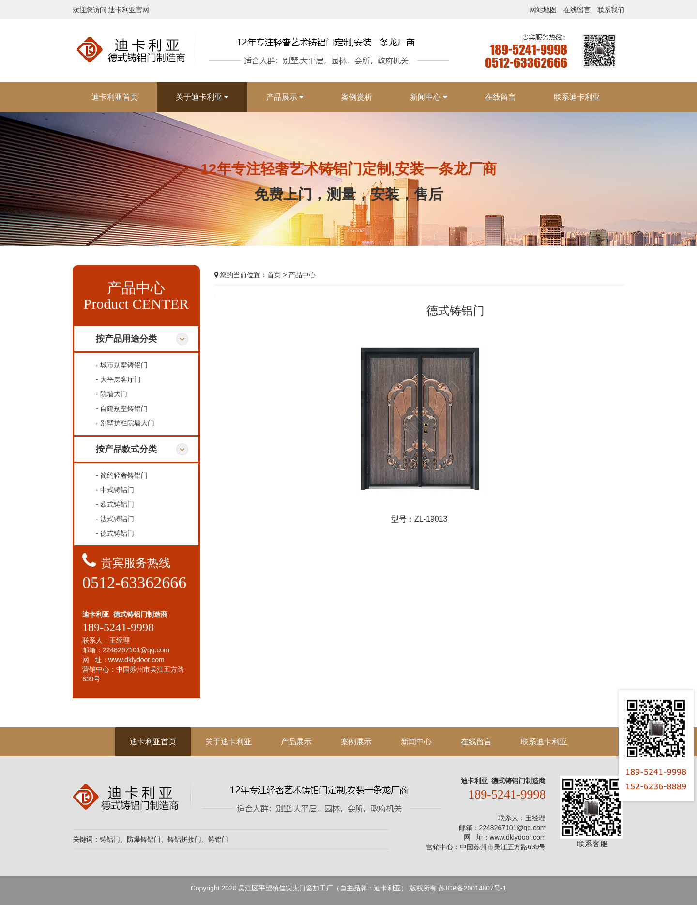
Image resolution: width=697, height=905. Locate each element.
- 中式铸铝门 (115, 490)
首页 (274, 275)
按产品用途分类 (126, 339)
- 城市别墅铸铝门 (122, 365)
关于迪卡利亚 (228, 742)
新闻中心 (416, 742)
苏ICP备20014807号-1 (472, 888)
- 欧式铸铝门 (115, 504)
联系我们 (610, 10)
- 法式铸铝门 (115, 519)
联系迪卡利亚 (544, 742)
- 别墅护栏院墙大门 (125, 423)
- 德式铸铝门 (115, 533)
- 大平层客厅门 (118, 379)
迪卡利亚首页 (153, 742)
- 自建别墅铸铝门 (122, 408)
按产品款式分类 (126, 449)
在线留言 (577, 10)
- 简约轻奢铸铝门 (122, 475)
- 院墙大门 (111, 394)
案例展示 (356, 742)
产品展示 (296, 742)
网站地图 (543, 10)
